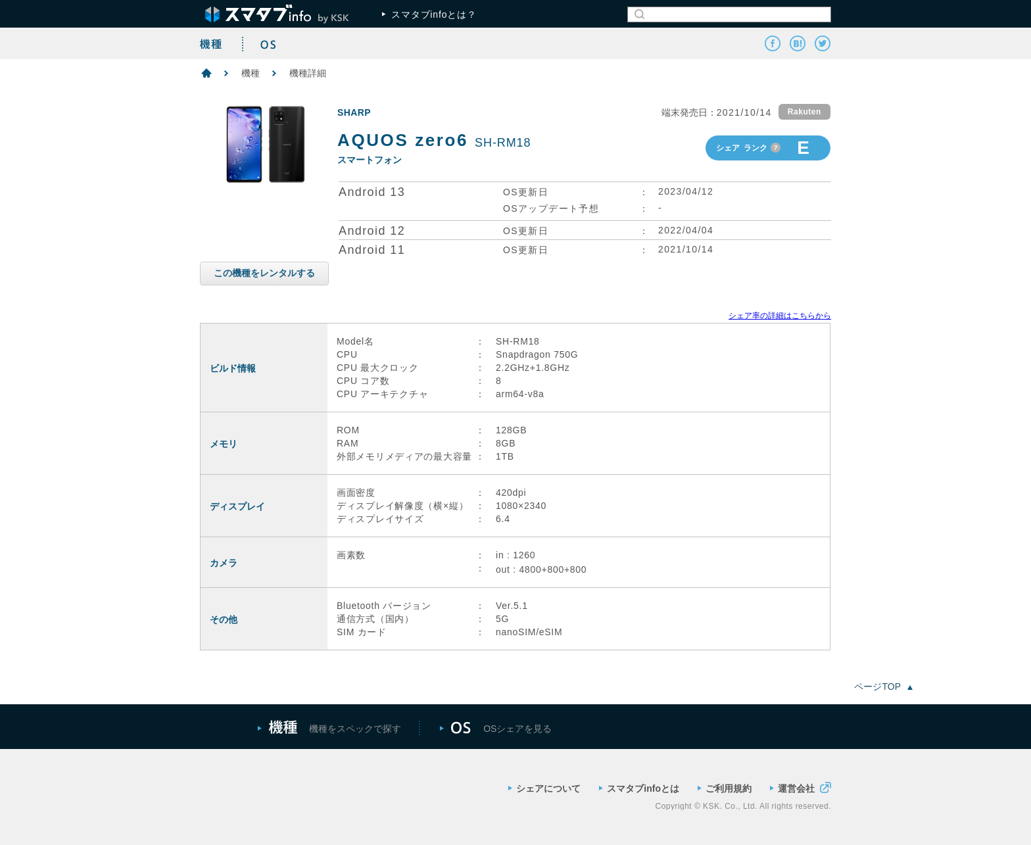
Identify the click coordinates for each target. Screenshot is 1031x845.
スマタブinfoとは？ (429, 14)
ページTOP (883, 686)
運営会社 (800, 787)
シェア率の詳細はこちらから (780, 315)
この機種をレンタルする (264, 273)
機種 (250, 73)
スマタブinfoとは (639, 788)
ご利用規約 (725, 788)
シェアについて (544, 788)
